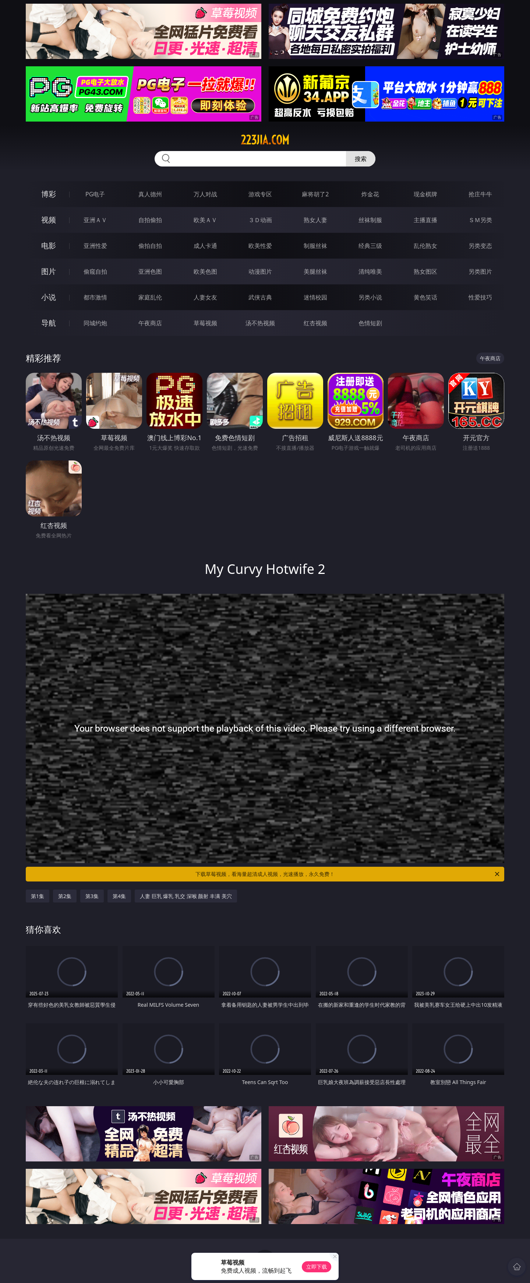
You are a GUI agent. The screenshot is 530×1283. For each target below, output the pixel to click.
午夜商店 (150, 323)
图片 (48, 271)
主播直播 (425, 220)
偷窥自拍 (95, 271)
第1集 (37, 896)
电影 (48, 245)
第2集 (64, 896)
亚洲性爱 (95, 246)
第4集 (119, 896)
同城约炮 (95, 323)
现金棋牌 (425, 194)
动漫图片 (260, 271)
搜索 (361, 159)
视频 (48, 220)
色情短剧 (370, 323)
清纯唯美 (370, 271)
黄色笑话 (425, 297)
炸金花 (370, 194)
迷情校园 (315, 297)
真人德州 (150, 194)
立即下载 (316, 1266)
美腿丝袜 (315, 271)
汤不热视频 (260, 323)
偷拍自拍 (150, 246)
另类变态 (480, 246)
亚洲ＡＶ (95, 220)
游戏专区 (260, 194)
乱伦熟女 (425, 246)
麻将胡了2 (315, 194)
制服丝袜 (315, 246)
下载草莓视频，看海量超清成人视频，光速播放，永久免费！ (348, 874)
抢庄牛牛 (480, 194)
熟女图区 (425, 271)
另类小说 (370, 297)
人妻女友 (205, 297)
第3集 (92, 896)
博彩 (48, 194)
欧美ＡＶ (205, 220)
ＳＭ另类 (480, 220)
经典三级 (370, 246)
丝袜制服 (370, 220)
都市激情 (95, 297)
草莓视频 (205, 323)
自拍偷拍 (150, 220)
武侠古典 (260, 297)
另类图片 (480, 271)
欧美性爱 (260, 246)
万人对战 (205, 194)
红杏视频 (315, 323)
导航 (48, 323)
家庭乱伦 (150, 297)
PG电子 (95, 194)
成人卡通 (205, 246)
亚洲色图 (150, 271)
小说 (48, 297)
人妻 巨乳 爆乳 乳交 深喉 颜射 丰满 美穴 (186, 896)
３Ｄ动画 (260, 220)
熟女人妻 (315, 220)
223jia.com (265, 140)
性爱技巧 (480, 297)
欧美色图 (205, 271)
